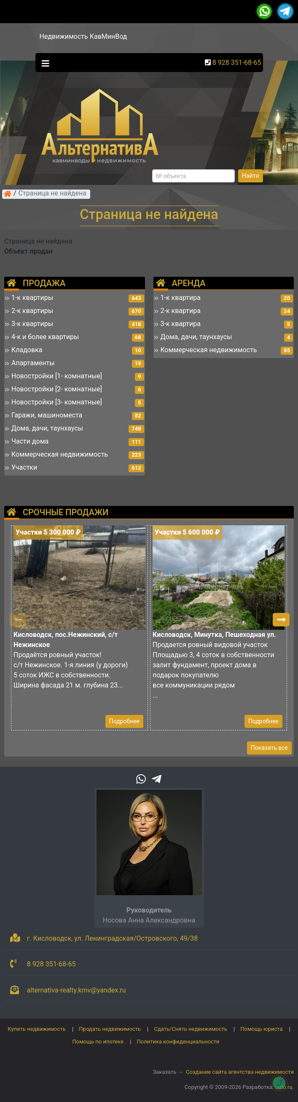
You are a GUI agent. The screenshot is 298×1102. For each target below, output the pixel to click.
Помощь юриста (261, 1029)
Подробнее (124, 721)
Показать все (269, 747)
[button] (281, 619)
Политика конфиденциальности (178, 1041)
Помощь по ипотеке (97, 1041)
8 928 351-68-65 (236, 63)
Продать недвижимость (110, 1029)
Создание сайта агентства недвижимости (240, 1072)
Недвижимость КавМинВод (83, 36)
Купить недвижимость (37, 1029)
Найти (250, 175)
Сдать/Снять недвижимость (190, 1029)
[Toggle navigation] (43, 62)
